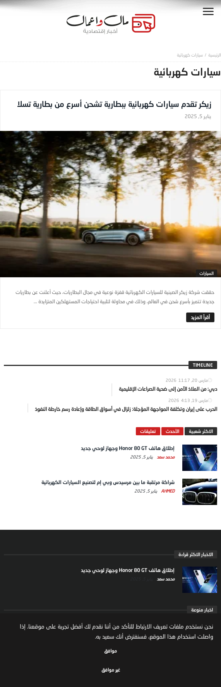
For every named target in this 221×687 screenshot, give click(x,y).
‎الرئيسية (214, 54)
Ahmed (167, 490)
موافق (110, 651)
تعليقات (148, 431)
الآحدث (172, 431)
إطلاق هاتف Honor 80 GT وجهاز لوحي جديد (128, 448)
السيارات (206, 273)
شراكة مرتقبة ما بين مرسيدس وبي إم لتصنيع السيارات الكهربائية (108, 482)
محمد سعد (165, 456)
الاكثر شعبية (201, 431)
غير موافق (110, 670)
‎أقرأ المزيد (200, 317)
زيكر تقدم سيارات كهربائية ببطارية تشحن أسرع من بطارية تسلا (114, 103)
